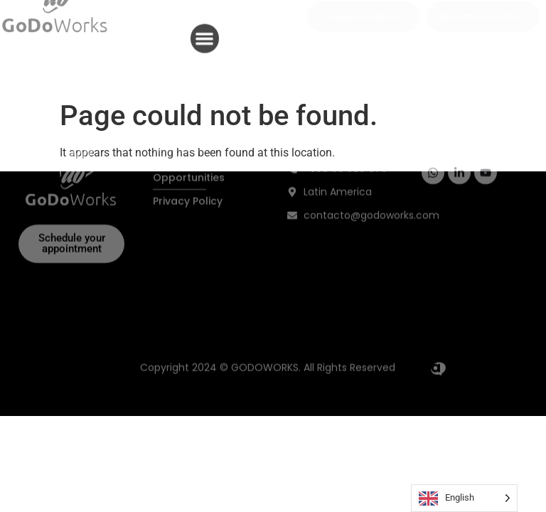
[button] (205, 34)
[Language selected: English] (464, 498)
